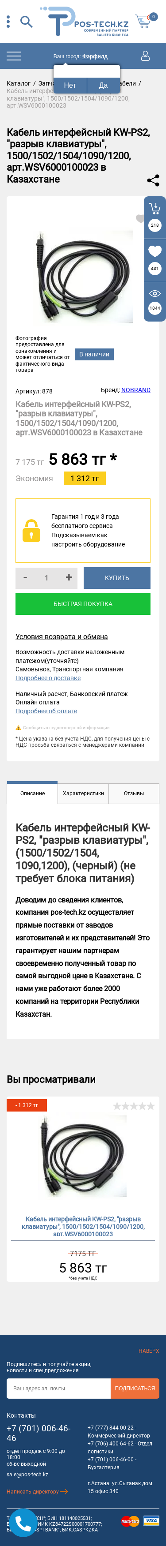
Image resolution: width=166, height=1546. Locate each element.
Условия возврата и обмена (61, 637)
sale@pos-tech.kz (27, 1474)
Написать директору (37, 1492)
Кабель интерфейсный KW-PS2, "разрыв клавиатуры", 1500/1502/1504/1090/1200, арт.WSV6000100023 (83, 1226)
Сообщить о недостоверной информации (66, 727)
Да (103, 85)
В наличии (94, 354)
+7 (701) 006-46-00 (111, 1459)
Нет (70, 85)
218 (155, 225)
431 (155, 268)
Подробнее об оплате (46, 711)
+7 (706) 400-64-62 (111, 1444)
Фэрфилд (95, 56)
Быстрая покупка (83, 603)
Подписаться (135, 1388)
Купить (117, 577)
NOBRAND (136, 389)
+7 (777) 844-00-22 (111, 1428)
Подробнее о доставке (48, 677)
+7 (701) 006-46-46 (38, 1433)
